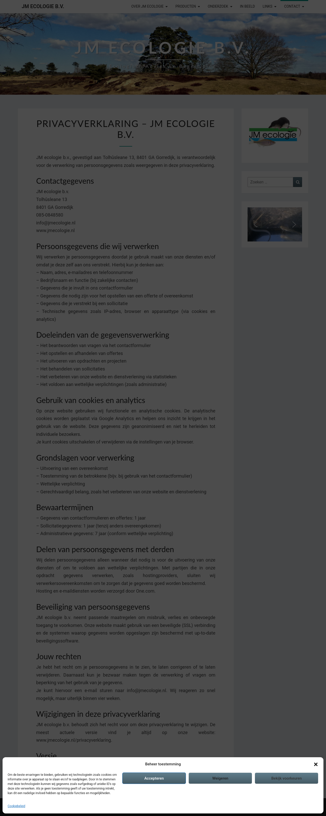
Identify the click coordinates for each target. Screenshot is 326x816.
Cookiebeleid (16, 806)
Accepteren (154, 778)
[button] (315, 764)
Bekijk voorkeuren (286, 778)
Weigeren (220, 778)
